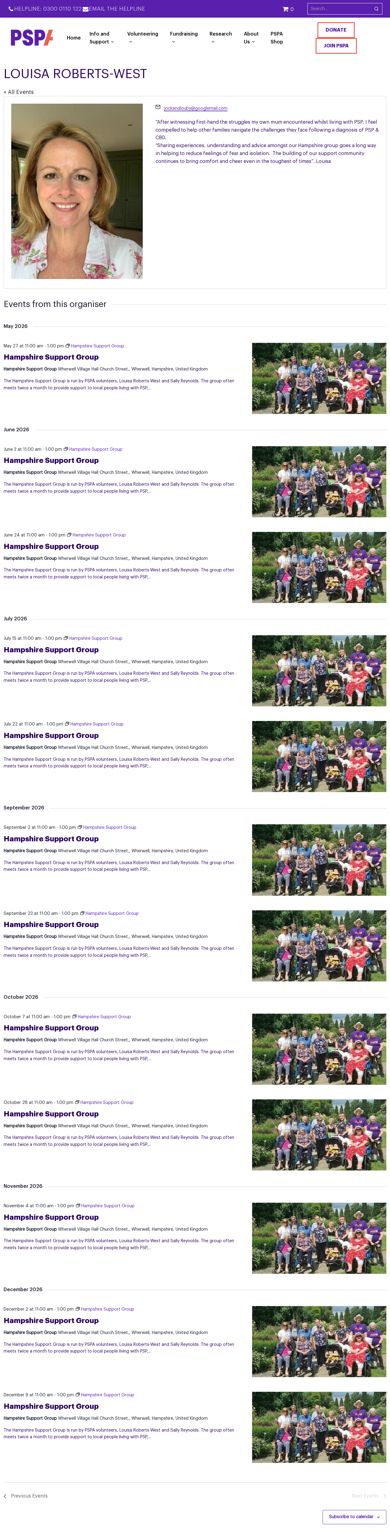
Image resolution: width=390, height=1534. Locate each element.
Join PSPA (336, 45)
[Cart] (294, 9)
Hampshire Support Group (51, 357)
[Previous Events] (26, 1496)
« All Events (19, 92)
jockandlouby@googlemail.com (195, 108)
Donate (336, 30)
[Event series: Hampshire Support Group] (95, 346)
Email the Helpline (117, 9)
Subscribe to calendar (351, 1517)
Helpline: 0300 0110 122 (48, 9)
